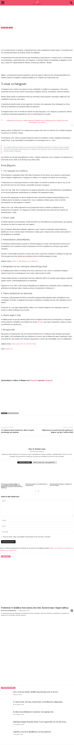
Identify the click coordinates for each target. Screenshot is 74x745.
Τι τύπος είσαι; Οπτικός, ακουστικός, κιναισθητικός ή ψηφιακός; (38, 702)
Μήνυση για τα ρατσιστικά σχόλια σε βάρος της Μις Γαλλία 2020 (57, 431)
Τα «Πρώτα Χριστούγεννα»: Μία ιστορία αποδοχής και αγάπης (17, 431)
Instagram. (49, 380)
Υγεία (11, 27)
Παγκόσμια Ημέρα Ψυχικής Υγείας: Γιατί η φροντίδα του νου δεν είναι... (40, 722)
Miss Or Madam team (10, 34)
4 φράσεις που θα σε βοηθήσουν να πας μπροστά (32, 732)
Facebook (34, 380)
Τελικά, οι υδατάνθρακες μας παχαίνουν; (25, 261)
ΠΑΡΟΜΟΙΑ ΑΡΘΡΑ (24, 462)
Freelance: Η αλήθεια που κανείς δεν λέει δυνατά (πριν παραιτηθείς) (34, 607)
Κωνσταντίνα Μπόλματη (8, 610)
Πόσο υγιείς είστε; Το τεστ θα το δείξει (24, 344)
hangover (11, 413)
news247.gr (9, 349)
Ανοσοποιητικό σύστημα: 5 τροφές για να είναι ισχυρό (61, 484)
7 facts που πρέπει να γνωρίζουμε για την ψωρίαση (36, 484)
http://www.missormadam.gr (37, 451)
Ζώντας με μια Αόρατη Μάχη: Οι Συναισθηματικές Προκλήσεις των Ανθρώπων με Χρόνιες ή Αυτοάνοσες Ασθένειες (11, 485)
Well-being (5, 27)
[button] (70, 3)
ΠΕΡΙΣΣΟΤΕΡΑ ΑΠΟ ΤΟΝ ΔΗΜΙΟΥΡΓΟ (44, 462)
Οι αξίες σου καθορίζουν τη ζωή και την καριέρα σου (33, 712)
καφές (41, 322)
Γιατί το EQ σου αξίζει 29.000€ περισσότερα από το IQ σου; (35, 692)
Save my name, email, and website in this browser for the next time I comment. (27, 537)
